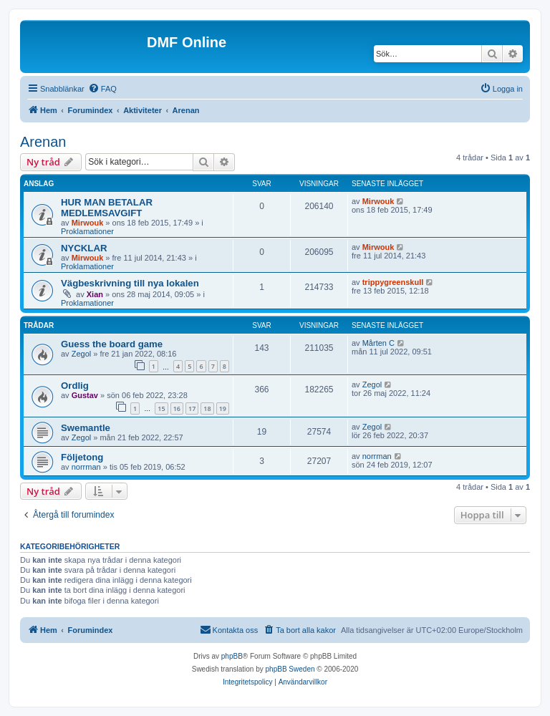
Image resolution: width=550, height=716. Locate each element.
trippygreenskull (393, 282)
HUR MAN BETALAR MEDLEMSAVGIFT (107, 207)
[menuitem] (102, 88)
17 (192, 408)
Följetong (82, 457)
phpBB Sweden (290, 669)
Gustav (85, 395)
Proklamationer (87, 231)
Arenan (43, 142)
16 (176, 408)
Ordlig (75, 385)
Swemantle (85, 427)
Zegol (82, 353)
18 (207, 408)
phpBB (232, 656)
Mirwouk (88, 222)
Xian (95, 294)
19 (222, 408)
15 (161, 408)
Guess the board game (112, 344)
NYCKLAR (84, 248)
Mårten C (378, 343)
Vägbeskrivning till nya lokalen (130, 283)
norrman (86, 467)
